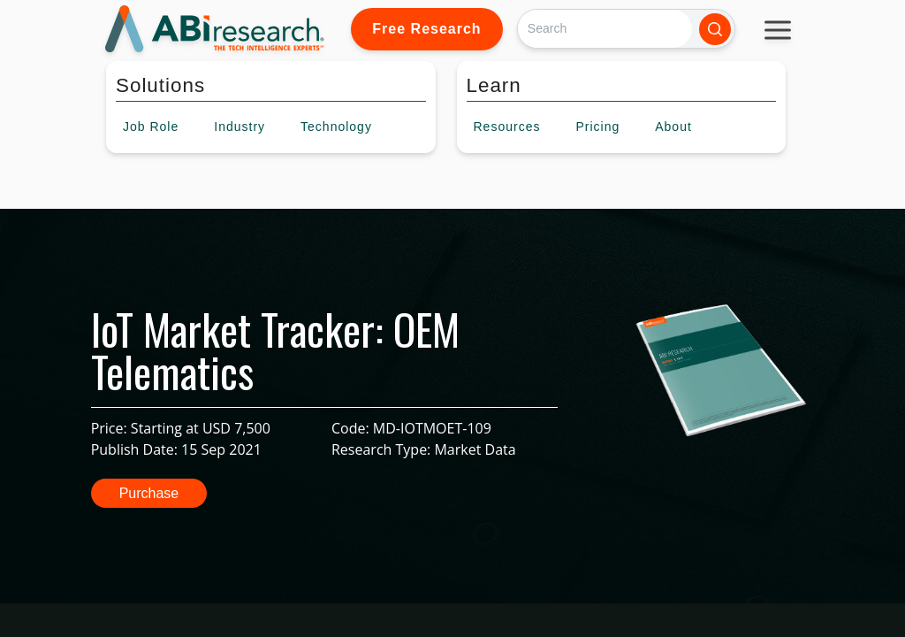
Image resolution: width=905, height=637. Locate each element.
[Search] (605, 29)
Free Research (426, 28)
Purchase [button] (149, 493)
